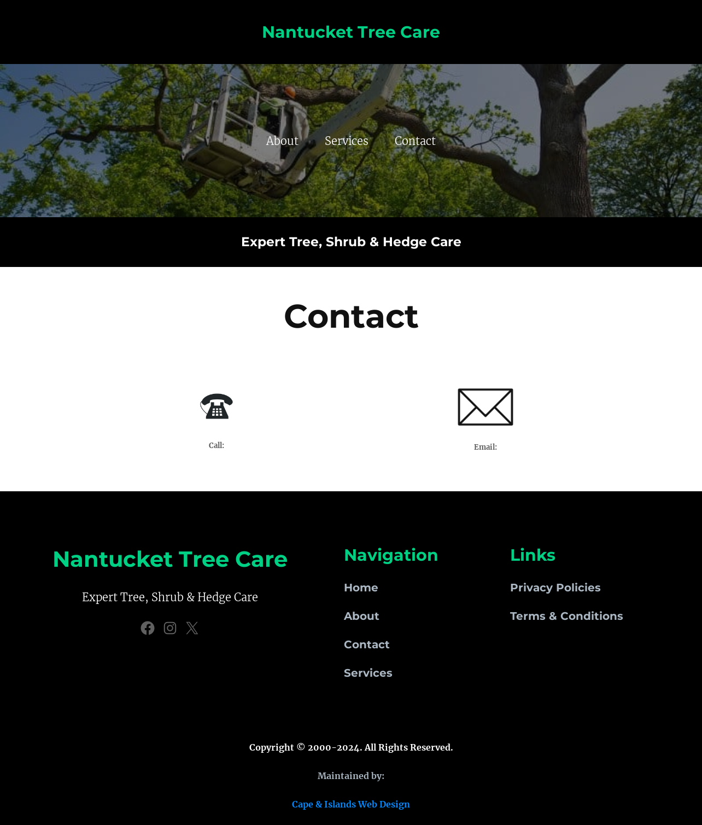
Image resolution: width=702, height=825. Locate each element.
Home (361, 587)
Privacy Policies (555, 587)
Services (368, 672)
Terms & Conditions (566, 616)
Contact (367, 644)
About (361, 616)
